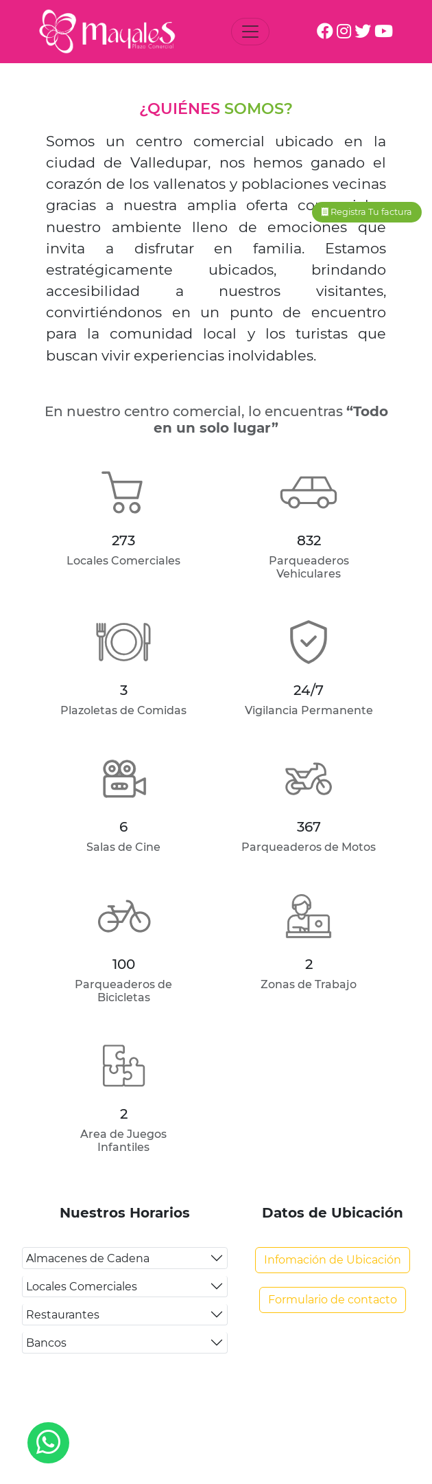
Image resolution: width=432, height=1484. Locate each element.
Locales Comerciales (81, 1286)
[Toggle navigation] (250, 31)
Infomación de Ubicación (332, 1259)
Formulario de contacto (332, 1299)
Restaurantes (62, 1314)
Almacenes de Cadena (87, 1258)
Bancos (46, 1342)
